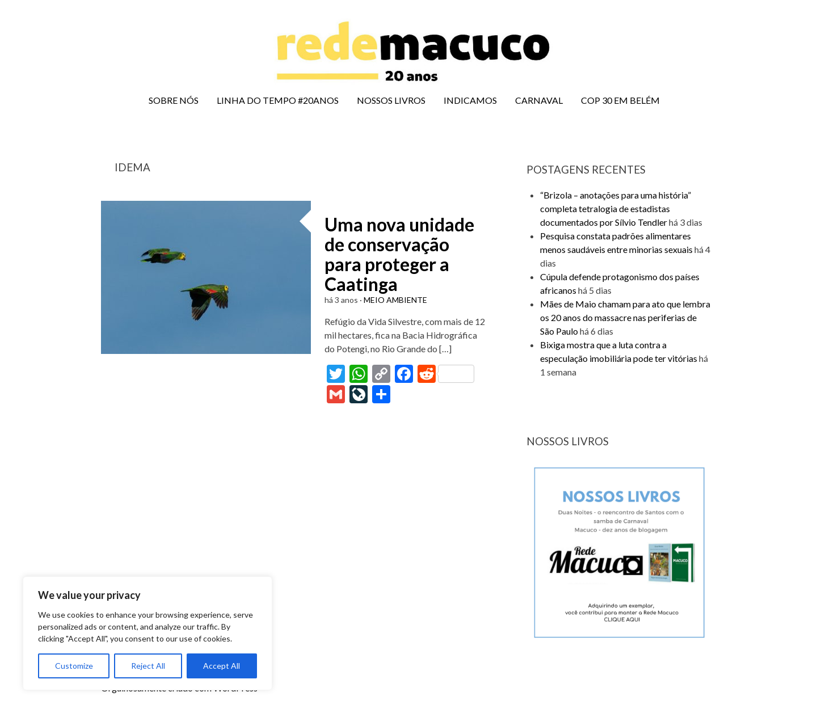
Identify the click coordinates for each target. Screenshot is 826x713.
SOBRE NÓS (174, 100)
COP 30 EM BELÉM (620, 100)
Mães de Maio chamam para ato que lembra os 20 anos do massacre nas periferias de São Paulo (625, 317)
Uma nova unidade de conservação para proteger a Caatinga (399, 254)
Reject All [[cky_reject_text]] (148, 665)
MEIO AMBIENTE (395, 300)
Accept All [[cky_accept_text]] (221, 665)
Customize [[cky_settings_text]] (74, 665)
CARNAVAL (539, 100)
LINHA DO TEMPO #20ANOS (278, 100)
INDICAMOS (470, 100)
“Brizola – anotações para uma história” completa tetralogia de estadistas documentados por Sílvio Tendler (615, 208)
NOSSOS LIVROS (391, 100)
